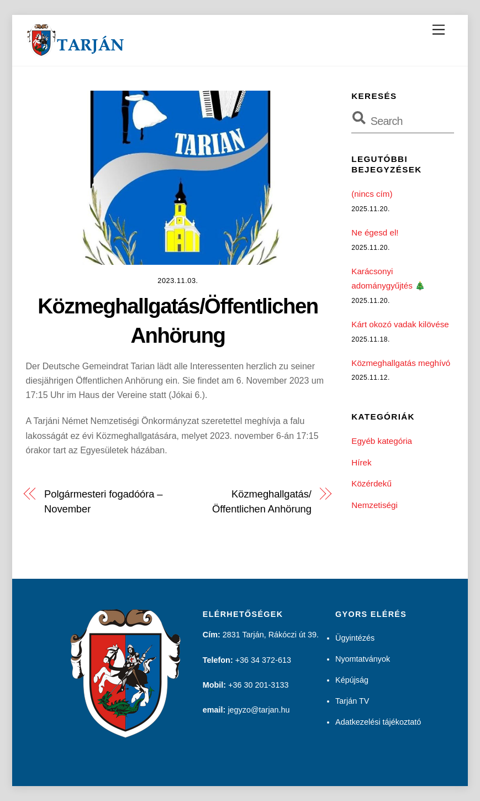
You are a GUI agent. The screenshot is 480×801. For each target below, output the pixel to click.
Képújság (351, 680)
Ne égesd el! (374, 232)
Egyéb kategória (381, 441)
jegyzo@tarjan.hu (258, 709)
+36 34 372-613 (263, 660)
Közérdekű (371, 483)
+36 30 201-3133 (258, 684)
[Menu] (439, 30)
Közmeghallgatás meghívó (400, 363)
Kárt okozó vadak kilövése (400, 324)
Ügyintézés (354, 638)
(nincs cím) (371, 193)
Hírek (361, 462)
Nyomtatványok (362, 659)
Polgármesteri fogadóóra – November (103, 501)
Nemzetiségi (374, 505)
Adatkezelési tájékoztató (378, 722)
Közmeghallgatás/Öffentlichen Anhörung (262, 501)
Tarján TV (352, 701)
